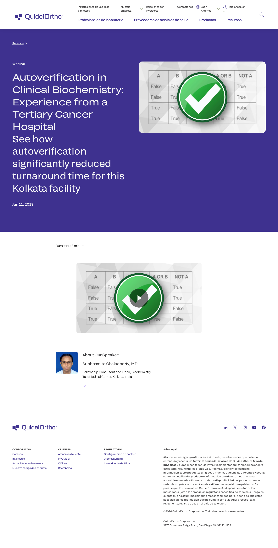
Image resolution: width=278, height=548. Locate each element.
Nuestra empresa (126, 8)
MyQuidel (64, 458)
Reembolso (65, 467)
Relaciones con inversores (155, 8)
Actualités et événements (27, 463)
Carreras (17, 454)
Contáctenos (185, 6)
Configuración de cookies (120, 454)
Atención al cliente (69, 454)
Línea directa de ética (117, 463)
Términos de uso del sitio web (210, 461)
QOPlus (62, 463)
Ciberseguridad (113, 458)
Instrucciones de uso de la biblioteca (93, 8)
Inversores (18, 458)
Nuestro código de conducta (29, 467)
